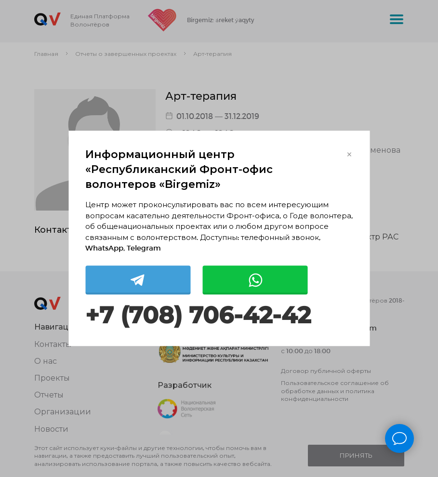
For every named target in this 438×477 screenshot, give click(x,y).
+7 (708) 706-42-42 (198, 315)
